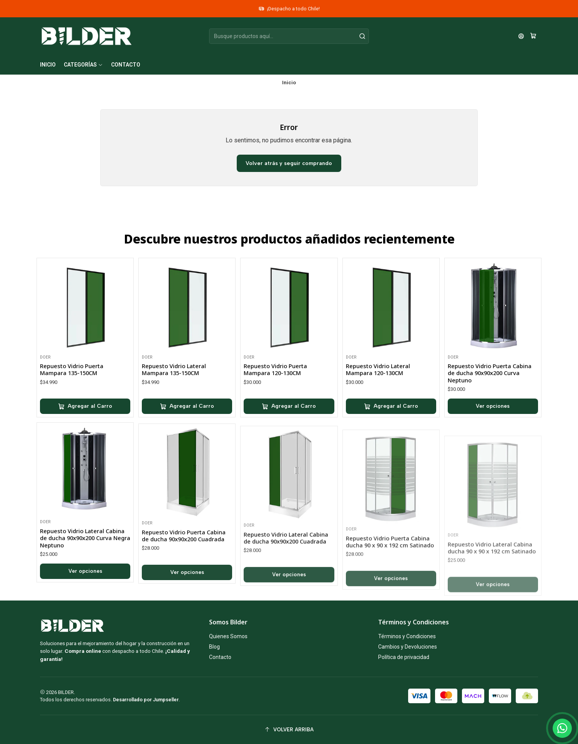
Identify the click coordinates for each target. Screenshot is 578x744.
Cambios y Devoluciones (407, 647)
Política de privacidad (403, 657)
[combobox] (289, 36)
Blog (214, 647)
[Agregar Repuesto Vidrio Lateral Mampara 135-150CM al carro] (187, 429)
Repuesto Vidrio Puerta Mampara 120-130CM (275, 402)
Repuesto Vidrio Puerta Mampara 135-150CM (71, 383)
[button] (83, 64)
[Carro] (533, 36)
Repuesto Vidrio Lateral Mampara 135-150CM (174, 392)
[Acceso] (521, 36)
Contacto (220, 657)
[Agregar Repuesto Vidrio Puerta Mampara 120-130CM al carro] (289, 439)
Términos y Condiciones (407, 636)
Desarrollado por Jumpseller (146, 699)
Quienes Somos (228, 636)
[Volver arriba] (289, 729)
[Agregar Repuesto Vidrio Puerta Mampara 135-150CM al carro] (85, 420)
